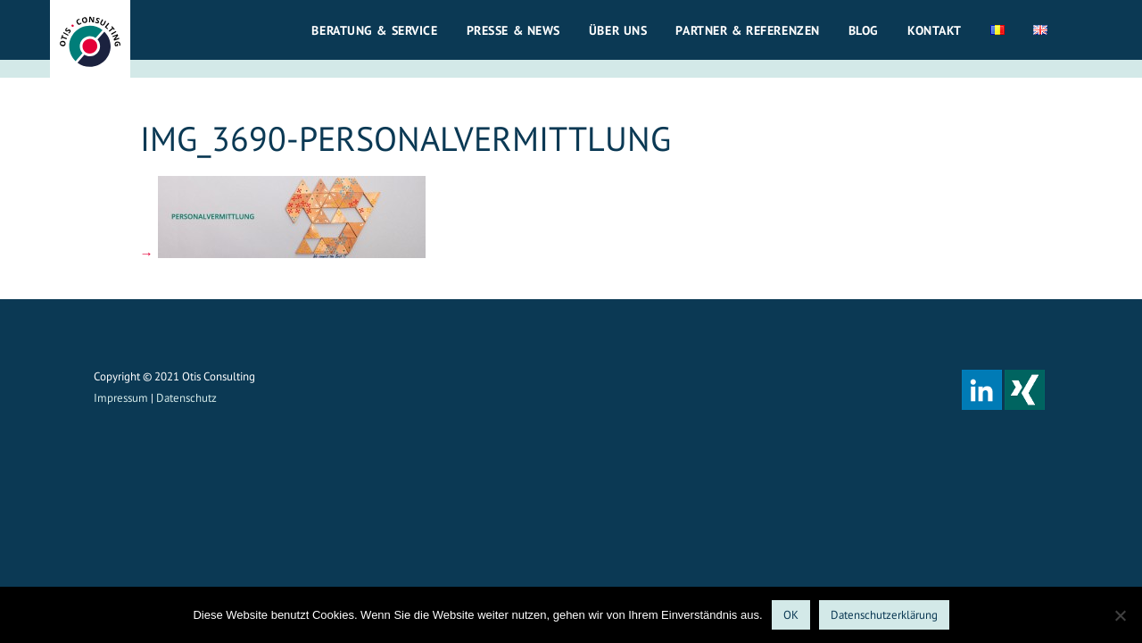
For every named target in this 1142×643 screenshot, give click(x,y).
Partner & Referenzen (747, 30)
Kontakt (934, 30)
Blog (863, 30)
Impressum (121, 397)
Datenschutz (186, 397)
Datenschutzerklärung (884, 614)
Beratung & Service (374, 30)
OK (791, 614)
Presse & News (513, 30)
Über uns (618, 30)
